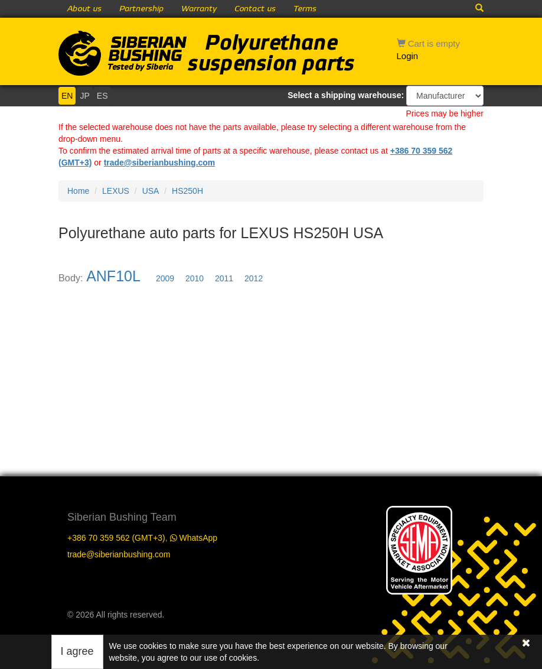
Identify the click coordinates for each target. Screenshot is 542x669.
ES (102, 95)
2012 (253, 278)
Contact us (255, 9)
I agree (77, 651)
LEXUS (115, 191)
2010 (194, 278)
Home (78, 191)
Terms (304, 9)
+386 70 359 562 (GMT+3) (116, 538)
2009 (165, 278)
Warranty (199, 9)
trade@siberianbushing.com (160, 162)
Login (408, 56)
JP (84, 95)
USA (150, 191)
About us (84, 9)
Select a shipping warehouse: (346, 95)
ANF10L (113, 276)
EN (67, 95)
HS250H (187, 191)
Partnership (141, 9)
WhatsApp (193, 538)
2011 (224, 278)
